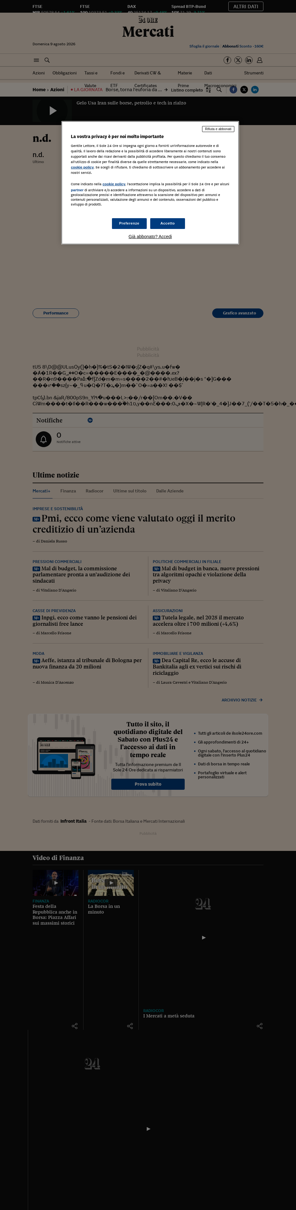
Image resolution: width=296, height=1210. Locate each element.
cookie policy (82, 167)
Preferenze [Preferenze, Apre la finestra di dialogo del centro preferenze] (129, 223)
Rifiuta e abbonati (218, 129)
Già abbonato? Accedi (150, 236)
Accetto (167, 223)
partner (77, 190)
